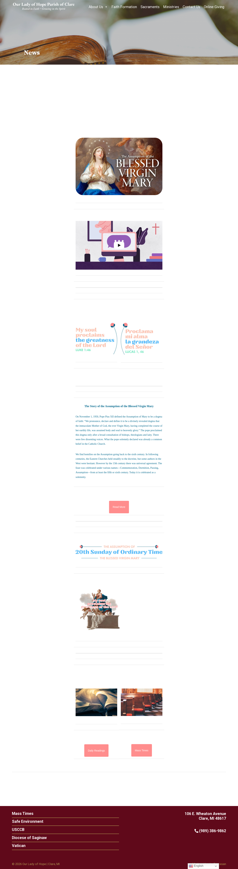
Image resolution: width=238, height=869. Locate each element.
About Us (98, 6)
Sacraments (150, 7)
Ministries (171, 7)
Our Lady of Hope (34, 864)
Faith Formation (124, 7)
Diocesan (220, 864)
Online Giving (214, 7)
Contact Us (191, 7)
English (196, 866)
